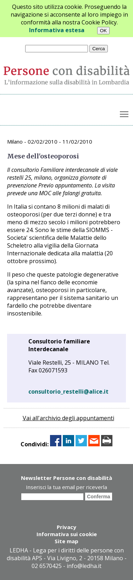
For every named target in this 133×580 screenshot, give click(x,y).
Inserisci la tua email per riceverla (66, 487)
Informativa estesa (56, 30)
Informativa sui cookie (67, 534)
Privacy (66, 526)
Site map (66, 541)
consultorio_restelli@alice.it (68, 391)
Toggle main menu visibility (124, 113)
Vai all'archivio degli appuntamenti (68, 418)
